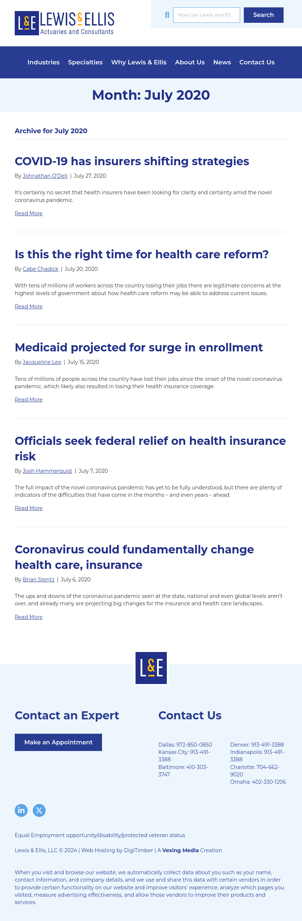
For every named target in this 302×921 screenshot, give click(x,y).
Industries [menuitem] (44, 62)
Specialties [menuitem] (85, 62)
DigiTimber (138, 850)
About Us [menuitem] (190, 62)
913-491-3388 (267, 744)
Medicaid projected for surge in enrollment (139, 347)
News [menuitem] (222, 62)
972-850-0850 (194, 744)
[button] (264, 14)
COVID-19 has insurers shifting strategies (132, 161)
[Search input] (206, 15)
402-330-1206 (269, 782)
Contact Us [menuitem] (256, 62)
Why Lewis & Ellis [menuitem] (139, 62)
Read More (29, 213)
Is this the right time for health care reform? (142, 254)
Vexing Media (180, 850)
